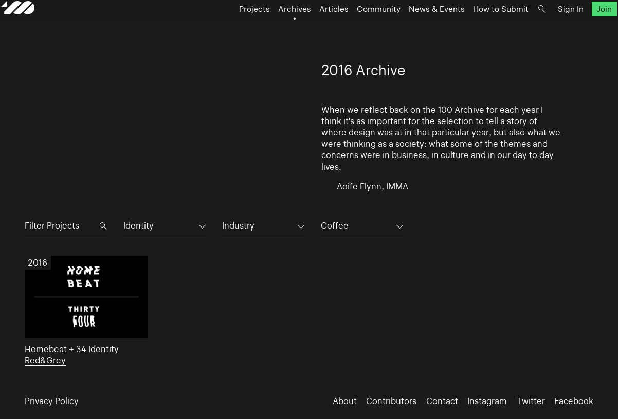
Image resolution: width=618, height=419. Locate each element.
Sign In (547, 28)
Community (355, 28)
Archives (271, 28)
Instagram (487, 401)
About (345, 401)
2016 (37, 262)
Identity (138, 225)
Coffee (335, 225)
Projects (230, 28)
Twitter (531, 401)
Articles (310, 28)
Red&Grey (45, 360)
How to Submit (477, 28)
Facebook (573, 401)
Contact (442, 401)
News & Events (413, 28)
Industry (238, 225)
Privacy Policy (52, 401)
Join (580, 28)
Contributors (391, 401)
